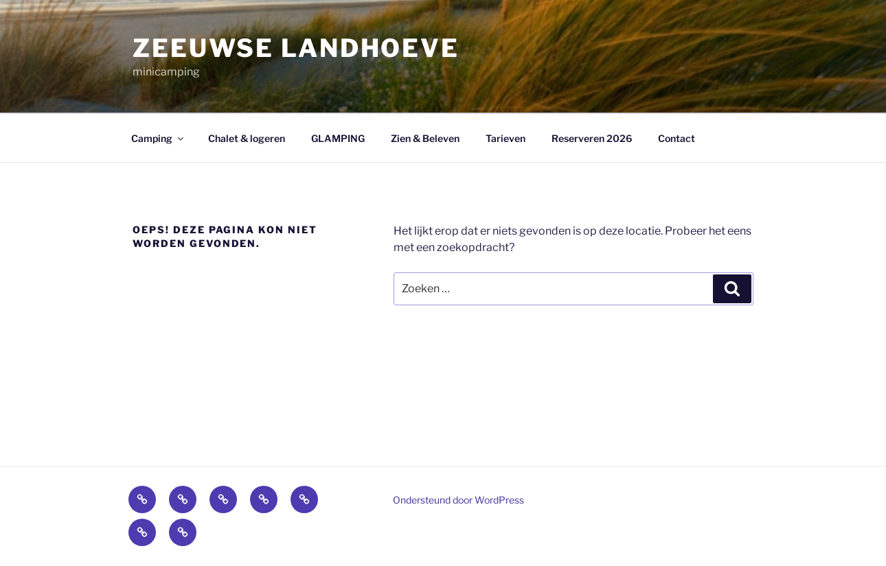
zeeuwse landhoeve (296, 48)
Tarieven (505, 138)
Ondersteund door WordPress (458, 500)
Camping (158, 138)
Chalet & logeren (246, 138)
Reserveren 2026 (592, 138)
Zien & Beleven (425, 138)
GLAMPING (338, 138)
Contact (676, 138)
